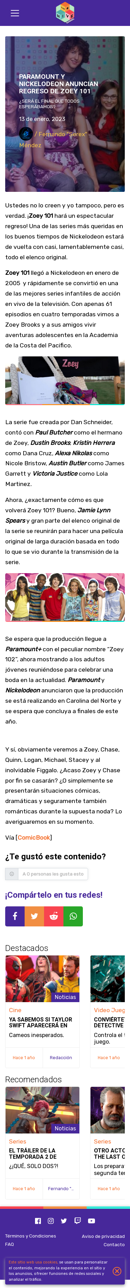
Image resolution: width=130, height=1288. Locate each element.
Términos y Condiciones (30, 1236)
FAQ (9, 1244)
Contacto (114, 1244)
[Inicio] (65, 13)
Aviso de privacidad (103, 1236)
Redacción (61, 1057)
